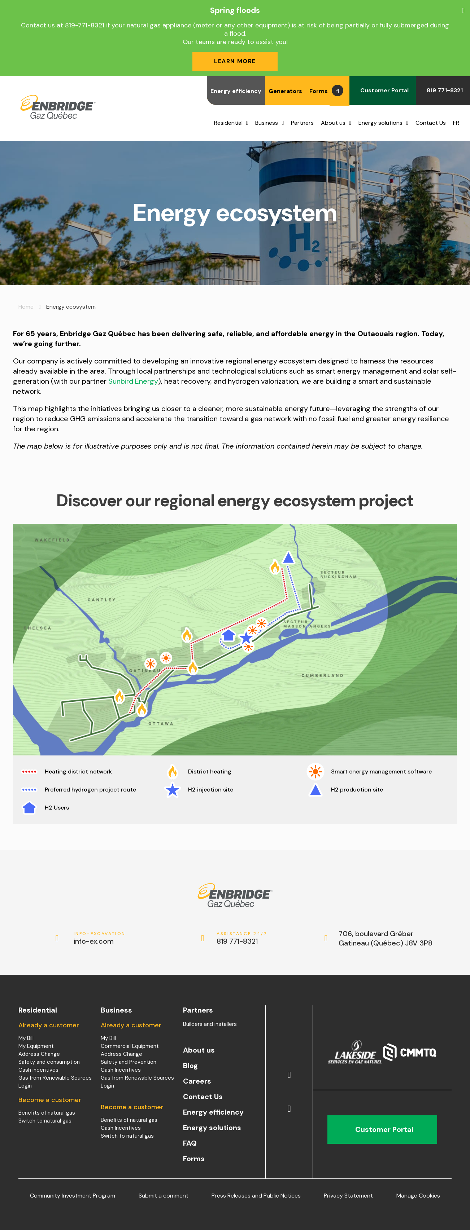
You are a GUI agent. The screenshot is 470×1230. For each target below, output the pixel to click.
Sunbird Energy (133, 381)
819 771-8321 (443, 90)
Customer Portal (383, 90)
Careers (197, 1081)
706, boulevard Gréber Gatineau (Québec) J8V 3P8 (385, 938)
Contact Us (430, 123)
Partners (302, 123)
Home (26, 306)
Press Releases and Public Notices (256, 1195)
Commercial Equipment (130, 1046)
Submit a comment (163, 1195)
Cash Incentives (121, 1070)
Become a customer (49, 1099)
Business (266, 123)
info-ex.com (100, 938)
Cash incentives (38, 1070)
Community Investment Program (72, 1195)
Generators (285, 91)
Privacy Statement (348, 1195)
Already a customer (48, 1025)
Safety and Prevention (128, 1062)
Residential (228, 123)
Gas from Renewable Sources (55, 1077)
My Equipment (36, 1046)
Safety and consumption (49, 1062)
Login (25, 1085)
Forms (318, 91)
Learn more (235, 61)
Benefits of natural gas (46, 1112)
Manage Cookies (418, 1195)
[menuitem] (457, 123)
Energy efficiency (235, 91)
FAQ (190, 1143)
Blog (190, 1065)
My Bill (26, 1038)
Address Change (39, 1054)
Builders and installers (210, 1024)
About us (333, 123)
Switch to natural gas (44, 1120)
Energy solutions (380, 123)
